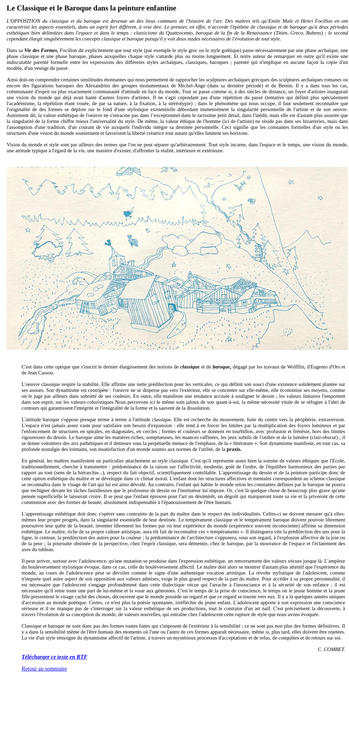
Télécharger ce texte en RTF (54, 657)
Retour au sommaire (44, 669)
